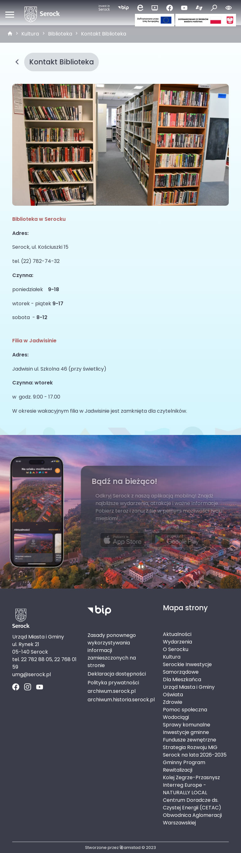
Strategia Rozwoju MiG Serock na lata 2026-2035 (195, 751)
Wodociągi (176, 717)
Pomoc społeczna (185, 709)
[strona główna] (10, 34)
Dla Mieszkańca (182, 679)
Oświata (173, 694)
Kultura (30, 33)
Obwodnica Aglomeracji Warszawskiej (192, 819)
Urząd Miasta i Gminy (189, 687)
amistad (130, 847)
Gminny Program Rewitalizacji (184, 766)
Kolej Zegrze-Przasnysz (191, 777)
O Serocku (175, 649)
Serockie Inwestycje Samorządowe (187, 668)
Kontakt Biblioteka (103, 33)
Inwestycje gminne (186, 732)
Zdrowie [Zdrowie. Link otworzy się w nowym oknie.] (172, 702)
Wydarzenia (177, 641)
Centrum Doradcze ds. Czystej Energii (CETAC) (192, 803)
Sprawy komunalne (186, 724)
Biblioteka (60, 33)
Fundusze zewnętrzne (189, 739)
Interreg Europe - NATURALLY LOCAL (185, 788)
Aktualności (177, 634)
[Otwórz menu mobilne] (9, 14)
